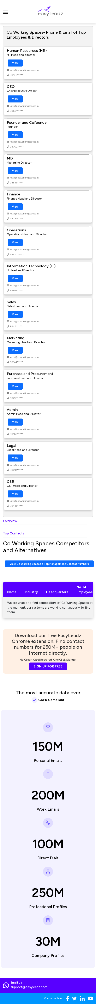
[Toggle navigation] (5, 11)
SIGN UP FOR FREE (48, 666)
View (15, 62)
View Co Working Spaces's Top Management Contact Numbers (49, 563)
